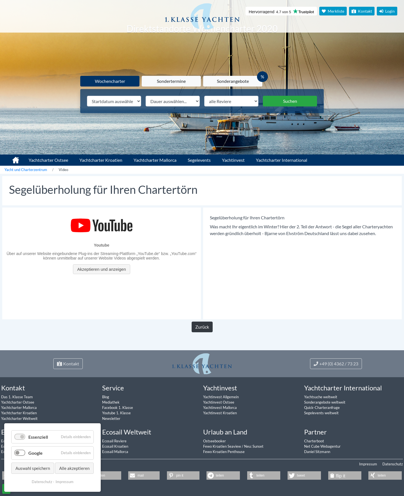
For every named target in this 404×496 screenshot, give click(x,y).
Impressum (368, 464)
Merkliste (333, 11)
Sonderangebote (233, 81)
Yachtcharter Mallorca (155, 160)
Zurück (202, 326)
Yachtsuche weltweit (320, 397)
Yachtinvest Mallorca (220, 407)
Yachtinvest (233, 160)
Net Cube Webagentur (322, 446)
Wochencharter (110, 81)
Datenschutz (392, 464)
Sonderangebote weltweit (324, 402)
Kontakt (362, 11)
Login (387, 11)
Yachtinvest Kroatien (220, 413)
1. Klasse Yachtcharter (12, 157)
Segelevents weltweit (321, 413)
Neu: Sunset (253, 446)
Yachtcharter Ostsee (48, 160)
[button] (102, 475)
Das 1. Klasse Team (17, 397)
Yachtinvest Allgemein (221, 397)
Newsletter (111, 418)
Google (35, 453)
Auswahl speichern (32, 468)
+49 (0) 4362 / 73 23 (336, 363)
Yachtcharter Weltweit (19, 418)
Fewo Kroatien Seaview (222, 446)
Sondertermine (171, 81)
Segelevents (199, 160)
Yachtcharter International (281, 160)
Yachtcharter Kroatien (100, 160)
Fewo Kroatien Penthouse (224, 451)
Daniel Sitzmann (317, 451)
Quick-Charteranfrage (322, 407)
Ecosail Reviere (114, 441)
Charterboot (314, 441)
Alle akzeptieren (74, 468)
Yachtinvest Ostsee (218, 402)
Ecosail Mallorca (115, 451)
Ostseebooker (214, 441)
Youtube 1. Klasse (116, 413)
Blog (105, 397)
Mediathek (111, 402)
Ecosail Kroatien (115, 446)
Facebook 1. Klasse (117, 407)
